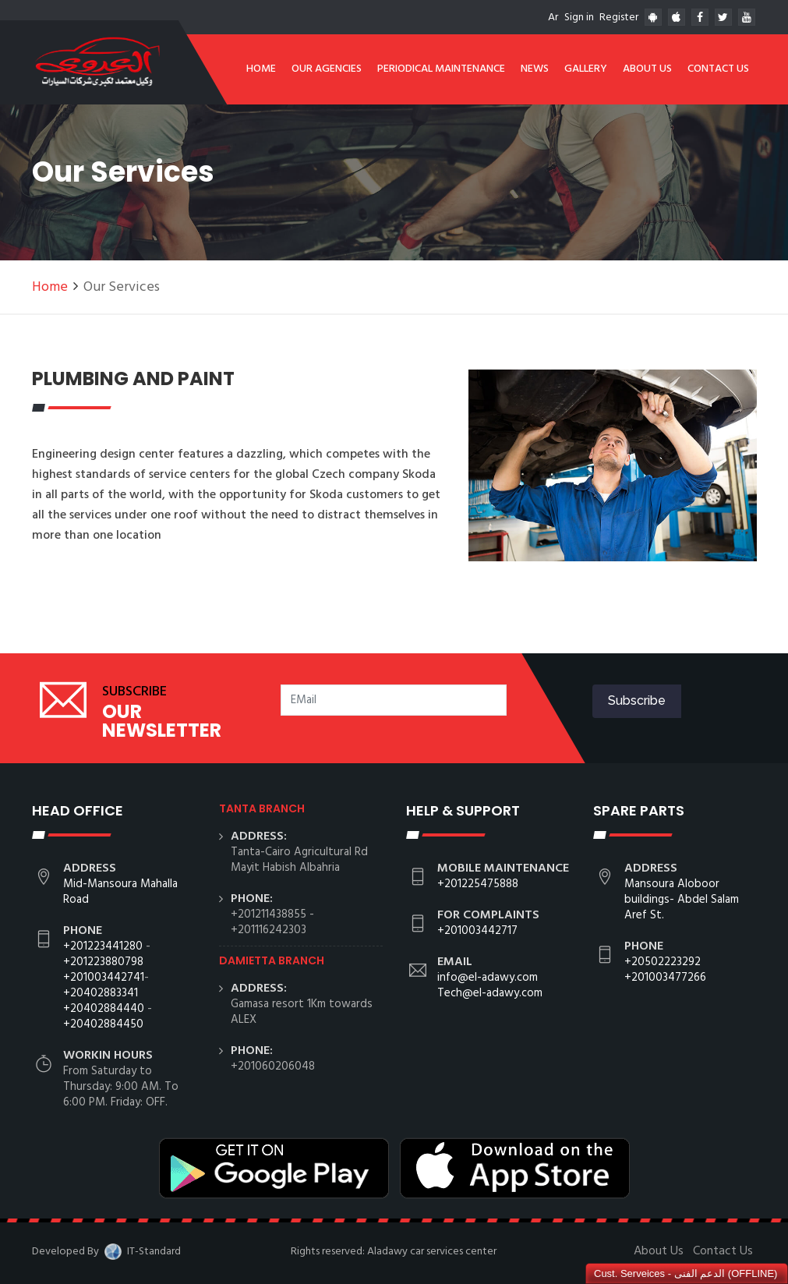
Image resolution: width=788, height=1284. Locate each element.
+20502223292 (662, 962)
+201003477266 (665, 977)
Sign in (579, 18)
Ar (553, 18)
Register (618, 18)
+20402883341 (100, 993)
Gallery (585, 69)
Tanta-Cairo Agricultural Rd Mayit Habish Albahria (299, 860)
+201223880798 (103, 962)
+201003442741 (103, 977)
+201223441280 (103, 946)
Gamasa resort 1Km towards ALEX (302, 1012)
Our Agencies (327, 69)
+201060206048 (273, 1066)
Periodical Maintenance (441, 69)
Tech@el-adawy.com (489, 993)
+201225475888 (477, 884)
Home (261, 69)
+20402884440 (103, 1008)
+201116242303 (268, 930)
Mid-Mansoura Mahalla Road (120, 892)
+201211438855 (268, 914)
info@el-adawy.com (487, 977)
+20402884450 (103, 1024)
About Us (647, 69)
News (535, 69)
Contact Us (718, 69)
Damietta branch (271, 960)
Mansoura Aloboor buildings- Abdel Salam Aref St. (681, 900)
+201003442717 (477, 930)
